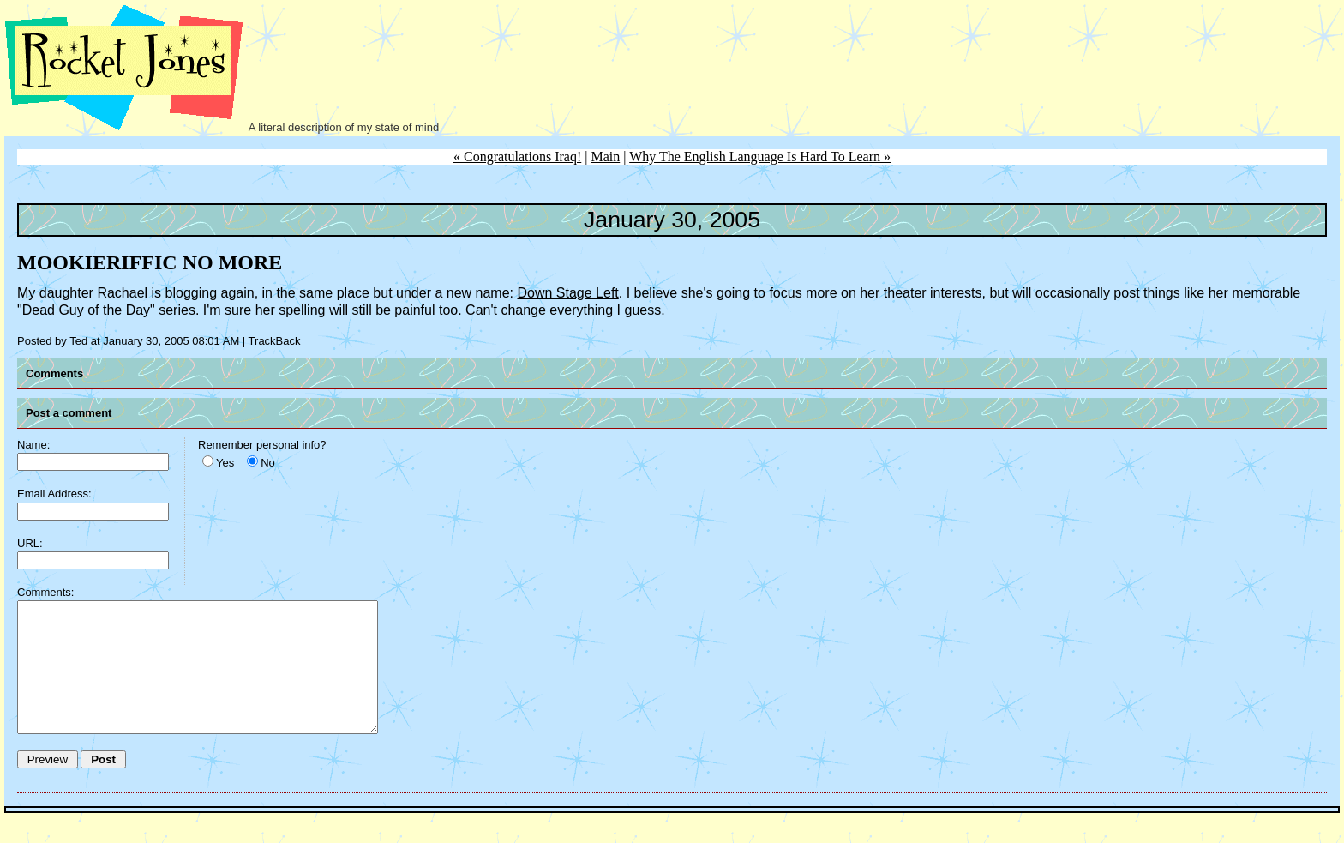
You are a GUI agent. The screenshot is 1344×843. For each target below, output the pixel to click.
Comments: (45, 592)
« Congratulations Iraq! (517, 156)
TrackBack (275, 340)
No (268, 462)
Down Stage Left (567, 293)
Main (605, 156)
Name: (33, 444)
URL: (30, 543)
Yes (225, 462)
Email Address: (54, 493)
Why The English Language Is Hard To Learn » (760, 156)
